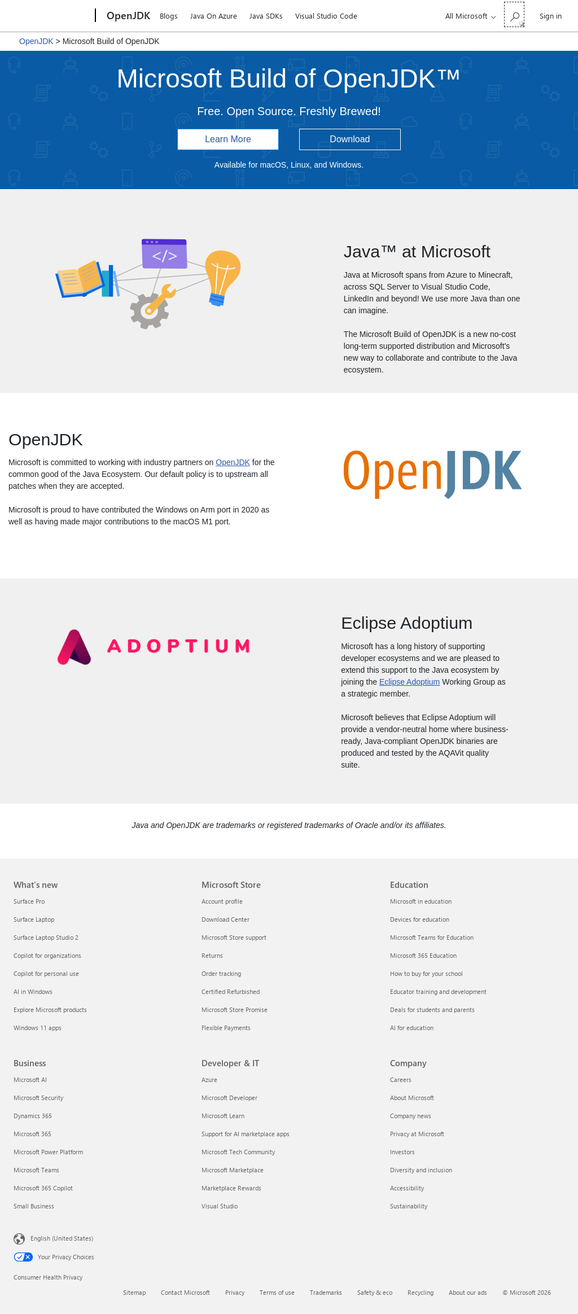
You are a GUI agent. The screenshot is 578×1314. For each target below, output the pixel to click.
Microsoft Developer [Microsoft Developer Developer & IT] (229, 1097)
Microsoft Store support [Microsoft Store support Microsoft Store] (234, 937)
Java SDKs (266, 15)
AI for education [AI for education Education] (412, 1027)
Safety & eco (374, 1292)
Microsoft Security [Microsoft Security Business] (38, 1097)
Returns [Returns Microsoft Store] (212, 955)
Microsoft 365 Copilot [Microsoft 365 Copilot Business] (43, 1188)
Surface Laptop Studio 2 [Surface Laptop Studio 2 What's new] (46, 937)
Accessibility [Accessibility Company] (407, 1188)
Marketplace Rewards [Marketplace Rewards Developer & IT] (231, 1188)
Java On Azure (213, 15)
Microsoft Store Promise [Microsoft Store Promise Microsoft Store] (235, 1009)
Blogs (169, 15)
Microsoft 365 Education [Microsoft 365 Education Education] (423, 955)
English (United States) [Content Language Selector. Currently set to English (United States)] (61, 1238)
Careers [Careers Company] (400, 1079)
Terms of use (277, 1292)
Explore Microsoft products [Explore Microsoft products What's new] (50, 1009)
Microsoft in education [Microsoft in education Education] (421, 901)
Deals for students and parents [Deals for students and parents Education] (432, 1009)
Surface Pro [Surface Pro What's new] (29, 901)
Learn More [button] (228, 139)
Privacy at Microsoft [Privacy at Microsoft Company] (417, 1133)
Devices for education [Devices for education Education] (419, 919)
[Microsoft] (52, 16)
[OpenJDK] (127, 16)
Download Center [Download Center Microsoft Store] (225, 919)
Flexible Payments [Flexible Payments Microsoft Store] (226, 1027)
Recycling (421, 1292)
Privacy (234, 1292)
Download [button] (350, 139)
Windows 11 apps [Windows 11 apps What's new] (38, 1027)
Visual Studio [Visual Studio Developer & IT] (220, 1206)
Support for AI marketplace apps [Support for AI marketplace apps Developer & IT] (246, 1133)
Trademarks (326, 1292)
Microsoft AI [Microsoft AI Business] (30, 1079)
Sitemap (134, 1292)
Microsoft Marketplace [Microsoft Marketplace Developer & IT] (233, 1170)
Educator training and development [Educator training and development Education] (438, 991)
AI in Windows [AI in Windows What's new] (33, 991)
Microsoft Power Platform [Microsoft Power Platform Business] (48, 1151)
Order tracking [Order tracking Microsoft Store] (221, 973)
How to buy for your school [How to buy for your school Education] (426, 973)
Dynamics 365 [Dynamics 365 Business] (33, 1115)
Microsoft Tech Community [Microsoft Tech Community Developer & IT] (238, 1151)
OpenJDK (36, 41)
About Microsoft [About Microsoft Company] (412, 1097)
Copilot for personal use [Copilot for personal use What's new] (46, 973)
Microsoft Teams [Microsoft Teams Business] (36, 1170)
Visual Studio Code (326, 15)
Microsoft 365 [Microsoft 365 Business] (32, 1133)
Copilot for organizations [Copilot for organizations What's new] (47, 955)
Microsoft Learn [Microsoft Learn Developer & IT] (223, 1115)
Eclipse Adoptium (409, 681)
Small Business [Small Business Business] (34, 1206)
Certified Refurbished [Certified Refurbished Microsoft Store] (231, 991)
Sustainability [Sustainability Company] (408, 1206)
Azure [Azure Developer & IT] (209, 1079)
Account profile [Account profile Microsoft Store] (222, 901)
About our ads (468, 1292)
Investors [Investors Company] (402, 1151)
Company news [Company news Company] (410, 1115)
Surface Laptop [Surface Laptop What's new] (34, 919)
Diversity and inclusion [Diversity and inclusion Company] (421, 1170)
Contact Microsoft (185, 1292)
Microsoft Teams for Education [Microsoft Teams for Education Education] (432, 937)
